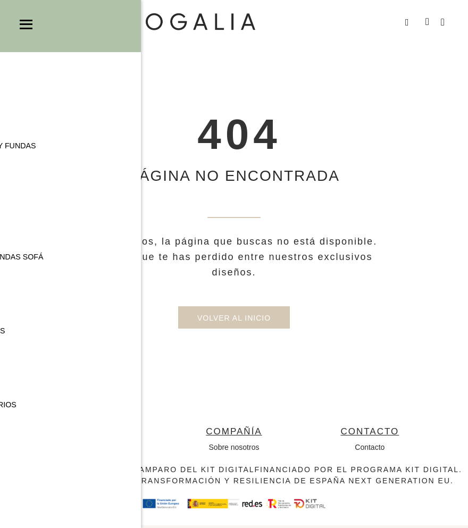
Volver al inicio (234, 320)
